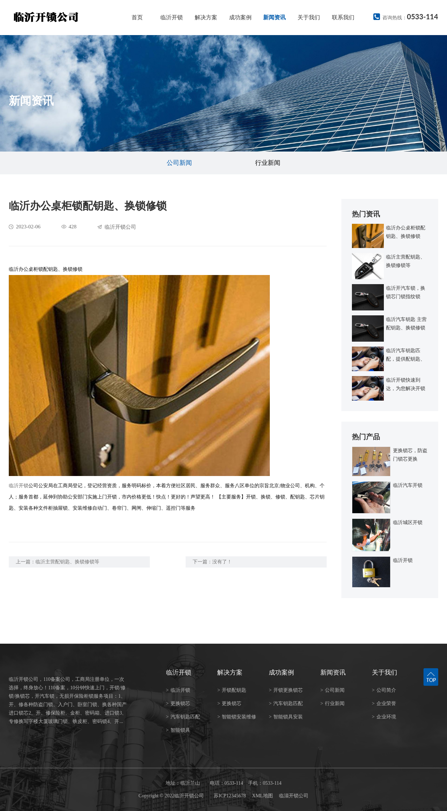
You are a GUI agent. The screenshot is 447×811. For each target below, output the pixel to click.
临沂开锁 (171, 17)
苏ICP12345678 (230, 795)
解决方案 (206, 17)
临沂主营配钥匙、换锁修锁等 (67, 561)
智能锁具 (178, 730)
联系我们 (343, 17)
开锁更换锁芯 (286, 690)
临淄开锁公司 (293, 795)
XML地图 (262, 795)
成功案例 (240, 17)
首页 (137, 17)
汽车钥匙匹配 (183, 716)
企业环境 (384, 716)
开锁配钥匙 (231, 690)
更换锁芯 (178, 703)
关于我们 (309, 17)
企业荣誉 (384, 703)
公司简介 (384, 690)
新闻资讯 (274, 17)
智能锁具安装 (286, 716)
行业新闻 (267, 162)
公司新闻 (179, 162)
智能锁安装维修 (236, 716)
